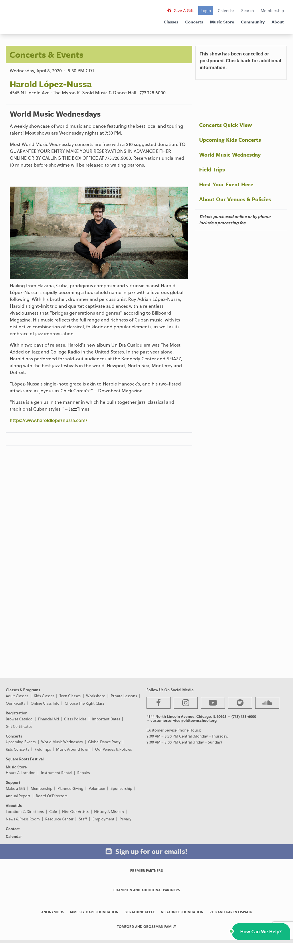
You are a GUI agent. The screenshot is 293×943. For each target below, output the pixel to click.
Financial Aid (48, 719)
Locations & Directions (25, 811)
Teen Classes (70, 695)
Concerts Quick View (225, 125)
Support (13, 782)
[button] (260, 931)
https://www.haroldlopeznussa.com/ (48, 420)
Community (253, 22)
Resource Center (59, 819)
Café (53, 811)
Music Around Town (73, 749)
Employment (103, 819)
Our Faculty (15, 703)
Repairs (83, 772)
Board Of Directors (52, 795)
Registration (16, 713)
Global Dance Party (104, 741)
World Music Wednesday (230, 154)
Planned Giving (70, 788)
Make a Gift (15, 788)
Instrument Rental (56, 772)
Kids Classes (44, 695)
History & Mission (109, 811)
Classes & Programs (23, 689)
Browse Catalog (19, 719)
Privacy (125, 819)
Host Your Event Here (226, 184)
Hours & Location (20, 772)
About (278, 22)
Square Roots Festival (25, 759)
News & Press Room (23, 819)
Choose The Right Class (84, 703)
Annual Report (18, 795)
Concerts (194, 22)
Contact (13, 828)
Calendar (226, 10)
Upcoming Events (21, 741)
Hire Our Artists (75, 811)
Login (206, 10)
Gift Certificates (19, 726)
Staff (83, 819)
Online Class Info (45, 703)
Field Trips (212, 169)
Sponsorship (121, 788)
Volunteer (97, 788)
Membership (272, 10)
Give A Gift (180, 10)
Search (247, 10)
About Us (14, 805)
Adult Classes (17, 695)
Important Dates (106, 719)
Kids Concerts (17, 749)
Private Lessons (124, 695)
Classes (171, 22)
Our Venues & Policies (113, 749)
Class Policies (75, 719)
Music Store (222, 22)
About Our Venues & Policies (235, 199)
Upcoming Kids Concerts (230, 139)
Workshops (96, 695)
